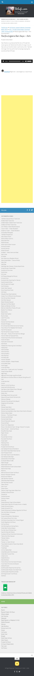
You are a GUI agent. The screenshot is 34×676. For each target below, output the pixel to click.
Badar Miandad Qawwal (7, 302)
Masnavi (3, 624)
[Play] (3, 61)
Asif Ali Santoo (5, 286)
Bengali (3, 636)
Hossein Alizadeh (5, 359)
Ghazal (3, 630)
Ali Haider (3, 256)
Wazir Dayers (4, 640)
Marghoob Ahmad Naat (7, 403)
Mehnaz (3, 405)
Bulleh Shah (4, 634)
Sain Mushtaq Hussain (7, 482)
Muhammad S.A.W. (6, 628)
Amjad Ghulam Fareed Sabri (8, 268)
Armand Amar (4, 278)
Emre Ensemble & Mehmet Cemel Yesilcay (12, 326)
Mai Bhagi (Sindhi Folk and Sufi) (9, 395)
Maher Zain (4, 393)
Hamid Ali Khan (5, 351)
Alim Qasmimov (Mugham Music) (9, 258)
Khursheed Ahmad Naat (7, 391)
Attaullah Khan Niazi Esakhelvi (8, 294)
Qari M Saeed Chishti (6, 453)
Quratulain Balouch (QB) (7, 460)
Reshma (3, 470)
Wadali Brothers (5, 558)
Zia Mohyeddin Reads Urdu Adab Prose (11, 570)
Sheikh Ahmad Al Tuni (6, 508)
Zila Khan (3, 576)
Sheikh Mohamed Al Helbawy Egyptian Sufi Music (14, 510)
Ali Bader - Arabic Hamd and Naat (9, 252)
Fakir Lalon (4, 646)
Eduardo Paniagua (6, 324)
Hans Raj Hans (5, 355)
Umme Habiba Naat (6, 550)
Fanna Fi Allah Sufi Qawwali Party (9, 336)
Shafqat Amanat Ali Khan (7, 492)
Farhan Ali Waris (5, 339)
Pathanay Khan (5, 443)
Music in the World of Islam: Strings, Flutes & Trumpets (15, 427)
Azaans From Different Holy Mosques (11, 296)
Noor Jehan (4, 435)
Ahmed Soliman (5, 248)
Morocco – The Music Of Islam (9, 415)
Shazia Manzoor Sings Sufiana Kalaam (11, 502)
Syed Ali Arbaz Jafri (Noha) (7, 532)
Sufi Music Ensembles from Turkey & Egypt (12, 520)
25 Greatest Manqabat (7, 232)
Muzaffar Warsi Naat (6, 431)
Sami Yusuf (4, 486)
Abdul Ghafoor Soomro (7, 238)
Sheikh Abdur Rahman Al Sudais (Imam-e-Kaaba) (14, 504)
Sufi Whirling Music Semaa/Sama (9, 526)
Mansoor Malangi (5, 399)
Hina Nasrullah (5, 357)
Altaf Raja (3, 264)
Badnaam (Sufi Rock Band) (8, 304)
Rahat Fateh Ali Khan (6, 464)
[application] (17, 61)
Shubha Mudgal (5, 514)
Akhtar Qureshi (5, 250)
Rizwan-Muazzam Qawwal (8, 474)
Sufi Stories (4, 616)
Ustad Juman (4, 556)
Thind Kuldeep (5, 546)
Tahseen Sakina (5, 538)
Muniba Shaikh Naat (6, 419)
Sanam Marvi (4, 488)
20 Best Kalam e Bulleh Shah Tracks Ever (11, 222)
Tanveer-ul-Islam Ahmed (7, 542)
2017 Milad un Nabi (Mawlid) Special (10, 226)
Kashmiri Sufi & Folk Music (8, 385)
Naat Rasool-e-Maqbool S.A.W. (10, 620)
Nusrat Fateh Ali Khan (6, 437)
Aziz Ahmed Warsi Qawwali (8, 298)
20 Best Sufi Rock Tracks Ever (8, 224)
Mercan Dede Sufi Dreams (8, 409)
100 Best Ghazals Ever (7, 234)
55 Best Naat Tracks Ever (7, 220)
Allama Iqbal (5, 614)
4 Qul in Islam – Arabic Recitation (9, 228)
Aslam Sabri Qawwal (6, 288)
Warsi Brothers (5, 560)
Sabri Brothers (5, 626)
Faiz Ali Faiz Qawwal (6, 330)
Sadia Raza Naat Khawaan (7, 480)
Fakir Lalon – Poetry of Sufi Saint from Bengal (13, 334)
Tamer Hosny (4, 540)
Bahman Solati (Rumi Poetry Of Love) (10, 308)
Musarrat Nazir (5, 423)
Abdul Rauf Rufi (5, 240)
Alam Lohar (4, 254)
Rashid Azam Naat (6, 468)
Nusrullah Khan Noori (6, 439)
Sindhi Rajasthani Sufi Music (8, 522)
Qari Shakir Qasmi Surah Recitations (10, 455)
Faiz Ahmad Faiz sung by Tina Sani (10, 332)
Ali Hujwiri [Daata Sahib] (7, 644)
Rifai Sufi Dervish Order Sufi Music (10, 472)
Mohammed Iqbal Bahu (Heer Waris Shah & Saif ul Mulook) (16, 411)
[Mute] (26, 61)
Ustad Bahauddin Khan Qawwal (9, 552)
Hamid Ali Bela (5, 349)
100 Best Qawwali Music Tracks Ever (10, 218)
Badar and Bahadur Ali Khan (8, 306)
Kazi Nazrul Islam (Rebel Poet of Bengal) (11, 389)
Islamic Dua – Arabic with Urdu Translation (12, 369)
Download (7, 71)
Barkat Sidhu (4, 312)
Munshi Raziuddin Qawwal (8, 421)
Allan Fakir (3, 262)
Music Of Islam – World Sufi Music (10, 429)
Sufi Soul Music (5, 524)
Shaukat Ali (4, 494)
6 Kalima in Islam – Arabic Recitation (10, 230)
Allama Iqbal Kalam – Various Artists (10, 260)
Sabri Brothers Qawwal (7, 478)
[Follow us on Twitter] (32, 210)
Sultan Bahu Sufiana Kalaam (8, 528)
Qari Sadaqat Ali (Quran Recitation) (10, 449)
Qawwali (3, 618)
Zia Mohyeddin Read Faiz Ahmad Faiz (10, 568)
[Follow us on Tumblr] (29, 210)
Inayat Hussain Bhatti (6, 371)
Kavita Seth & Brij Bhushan (8, 387)
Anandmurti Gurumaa (6, 270)
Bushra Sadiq (4, 316)
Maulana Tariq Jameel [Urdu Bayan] (10, 401)
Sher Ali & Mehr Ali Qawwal (8, 512)
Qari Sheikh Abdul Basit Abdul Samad (10, 451)
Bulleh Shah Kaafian (6, 314)
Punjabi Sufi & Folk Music (7, 447)
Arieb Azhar (4, 272)
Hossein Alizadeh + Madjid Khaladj (10, 361)
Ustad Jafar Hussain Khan (7, 554)
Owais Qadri (4, 441)
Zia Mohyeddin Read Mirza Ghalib (9, 572)
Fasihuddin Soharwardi (7, 341)
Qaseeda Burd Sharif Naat (7, 458)
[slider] (15, 61)
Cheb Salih (4, 320)
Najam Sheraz (4, 433)
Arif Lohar (3, 274)
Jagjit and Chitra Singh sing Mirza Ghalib (11, 375)
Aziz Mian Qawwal (6, 300)
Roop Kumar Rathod (6, 476)
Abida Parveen (5, 242)
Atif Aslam (4, 292)
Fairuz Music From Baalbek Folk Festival (11, 328)
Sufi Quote (4, 632)
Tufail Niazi (4, 548)
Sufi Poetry (4, 648)
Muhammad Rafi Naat (7, 417)
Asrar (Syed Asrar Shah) (7, 290)
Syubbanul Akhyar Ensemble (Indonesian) (12, 534)
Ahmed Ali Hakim (5, 246)
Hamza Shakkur (5, 353)
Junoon (3, 383)
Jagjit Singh (4, 373)
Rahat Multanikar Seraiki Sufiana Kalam (11, 466)
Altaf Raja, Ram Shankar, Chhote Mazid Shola (12, 266)
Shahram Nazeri (5, 498)
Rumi (3, 610)
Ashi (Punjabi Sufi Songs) (7, 284)
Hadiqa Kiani (4, 347)
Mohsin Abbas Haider (6, 413)
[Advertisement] (17, 149)
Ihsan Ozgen (4, 365)
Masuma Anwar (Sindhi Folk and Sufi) (10, 397)
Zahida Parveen (5, 566)
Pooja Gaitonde (5, 445)
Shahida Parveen (5, 496)
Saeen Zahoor (4, 484)
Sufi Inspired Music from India (9, 518)
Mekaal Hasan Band (6, 407)
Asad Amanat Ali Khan (6, 282)
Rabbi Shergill (4, 462)
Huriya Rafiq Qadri (5, 363)
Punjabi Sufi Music (6, 642)
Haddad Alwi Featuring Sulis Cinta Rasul (11, 345)
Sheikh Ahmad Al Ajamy (7, 506)
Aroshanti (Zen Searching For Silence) (10, 280)
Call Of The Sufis (5, 318)
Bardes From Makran (6, 310)
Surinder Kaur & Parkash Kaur (8, 530)
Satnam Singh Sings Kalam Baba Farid (11, 490)
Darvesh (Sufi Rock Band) (7, 322)
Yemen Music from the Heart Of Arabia (11, 562)
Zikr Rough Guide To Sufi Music (9, 574)
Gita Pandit (4, 343)
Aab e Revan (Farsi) (6, 236)
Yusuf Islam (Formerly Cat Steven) (10, 564)
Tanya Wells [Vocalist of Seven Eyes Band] (12, 544)
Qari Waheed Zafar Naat (7, 456)
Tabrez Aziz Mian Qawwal (7, 536)
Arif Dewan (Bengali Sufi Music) (9, 276)
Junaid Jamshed (5, 381)
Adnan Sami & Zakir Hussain (8, 244)
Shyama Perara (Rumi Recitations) (10, 516)
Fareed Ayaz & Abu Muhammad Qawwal (11, 337)
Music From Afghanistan (7, 425)
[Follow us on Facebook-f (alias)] (27, 210)
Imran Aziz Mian (5, 367)
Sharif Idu (3, 500)
